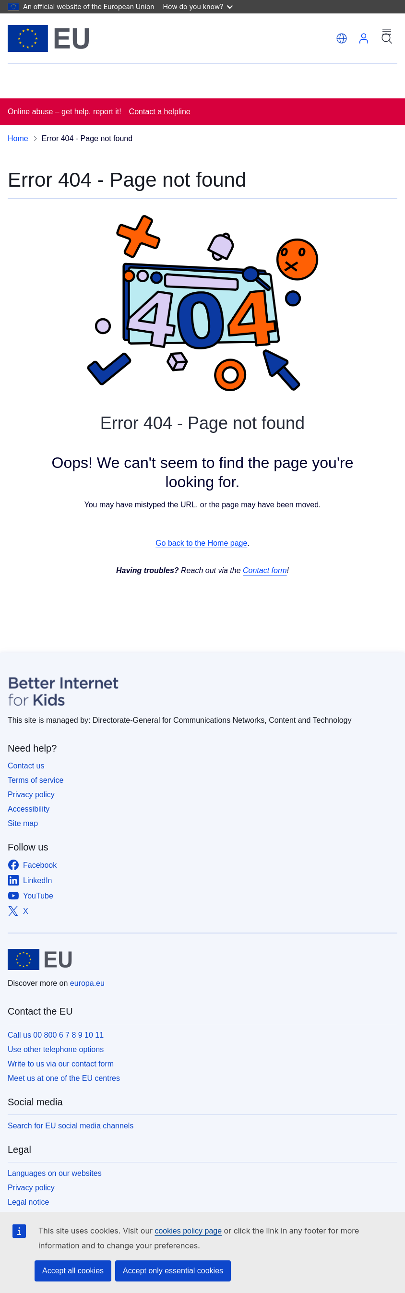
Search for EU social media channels (70, 1126)
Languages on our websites (55, 1173)
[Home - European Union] (48, 38)
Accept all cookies (73, 1271)
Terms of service (35, 780)
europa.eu (87, 983)
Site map (23, 823)
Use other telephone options (56, 1049)
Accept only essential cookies (173, 1271)
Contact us (26, 766)
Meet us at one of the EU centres (64, 1078)
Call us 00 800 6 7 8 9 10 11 (56, 1035)
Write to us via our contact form (61, 1064)
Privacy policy (31, 794)
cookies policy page (188, 1231)
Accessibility (28, 809)
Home (18, 138)
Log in (363, 38)
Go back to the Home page (201, 543)
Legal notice (28, 1202)
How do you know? (198, 6)
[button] (341, 38)
